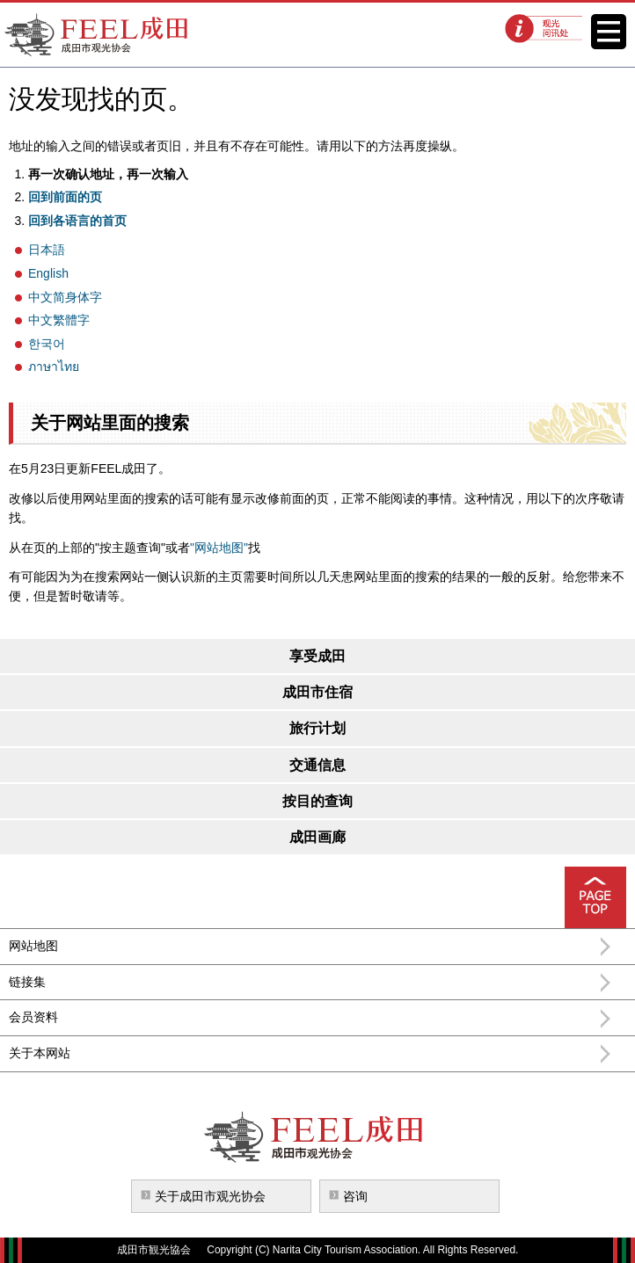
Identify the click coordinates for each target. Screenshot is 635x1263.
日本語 (46, 250)
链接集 (27, 982)
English (48, 273)
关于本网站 (39, 1053)
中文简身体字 (65, 297)
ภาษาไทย (53, 366)
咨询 (355, 1196)
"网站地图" (219, 548)
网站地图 (33, 946)
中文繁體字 (59, 320)
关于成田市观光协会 (210, 1196)
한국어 (46, 344)
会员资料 (33, 1017)
